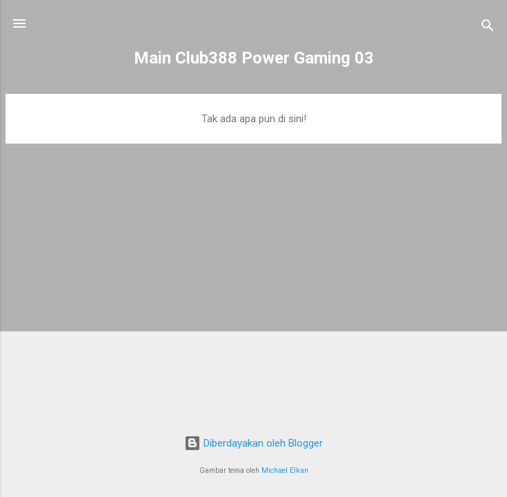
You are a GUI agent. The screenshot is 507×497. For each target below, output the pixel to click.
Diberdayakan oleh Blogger (253, 443)
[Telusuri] (487, 28)
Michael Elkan (284, 470)
